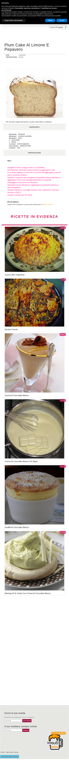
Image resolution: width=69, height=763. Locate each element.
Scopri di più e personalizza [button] (14, 20)
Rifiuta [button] (50, 20)
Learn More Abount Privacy (9, 756)
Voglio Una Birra (48, 204)
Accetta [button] (61, 20)
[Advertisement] (34, 27)
